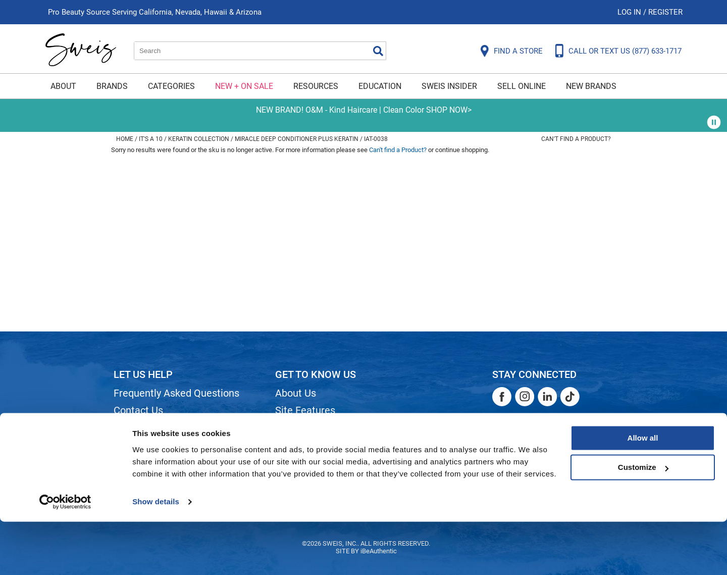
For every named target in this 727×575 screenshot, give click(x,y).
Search (378, 51)
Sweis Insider (449, 86)
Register (665, 12)
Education (379, 86)
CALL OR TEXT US (625, 51)
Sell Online (521, 86)
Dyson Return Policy (158, 445)
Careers (292, 445)
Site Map (295, 427)
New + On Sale (244, 86)
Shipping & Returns (156, 427)
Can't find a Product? (576, 138)
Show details (155, 555)
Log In (630, 12)
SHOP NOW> (449, 110)
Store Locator (305, 462)
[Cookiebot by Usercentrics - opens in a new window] (65, 555)
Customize (643, 520)
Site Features (305, 410)
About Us (295, 393)
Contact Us (138, 410)
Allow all (643, 491)
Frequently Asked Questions (176, 393)
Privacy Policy (145, 462)
